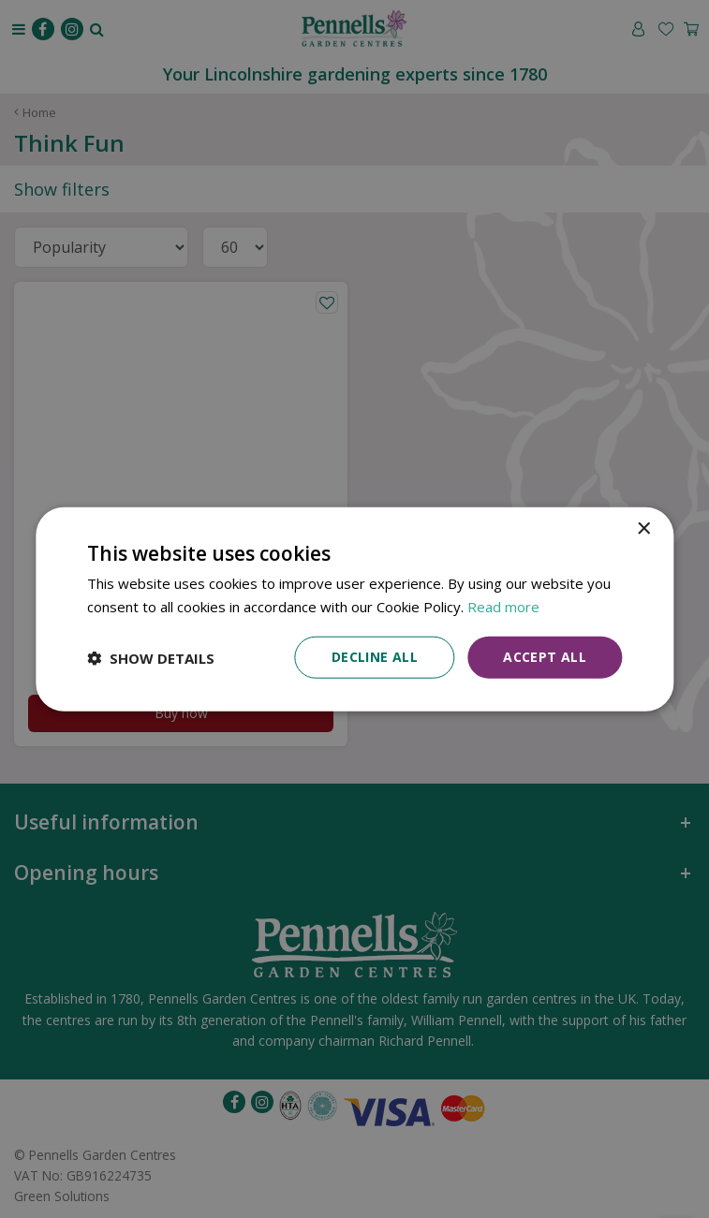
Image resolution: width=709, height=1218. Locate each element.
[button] (150, 657)
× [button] (643, 528)
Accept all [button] (544, 657)
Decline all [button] (375, 657)
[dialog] (354, 609)
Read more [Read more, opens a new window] (503, 605)
